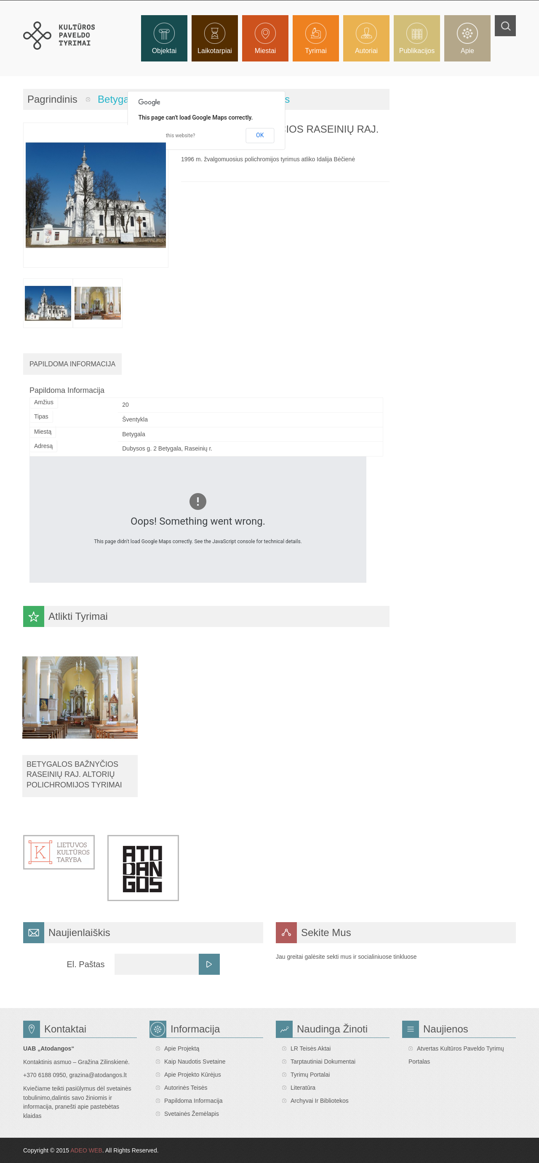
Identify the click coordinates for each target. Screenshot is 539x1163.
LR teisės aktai (311, 1048)
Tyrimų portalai (310, 1074)
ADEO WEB (86, 1150)
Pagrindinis (52, 99)
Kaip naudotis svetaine (195, 1061)
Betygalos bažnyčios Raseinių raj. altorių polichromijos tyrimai (74, 774)
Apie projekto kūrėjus (192, 1074)
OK (260, 135)
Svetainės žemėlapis (191, 1113)
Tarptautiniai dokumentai (323, 1061)
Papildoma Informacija (72, 364)
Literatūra (303, 1087)
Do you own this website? (167, 136)
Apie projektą (181, 1048)
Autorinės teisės (185, 1087)
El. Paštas (85, 964)
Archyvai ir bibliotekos (320, 1100)
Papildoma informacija (193, 1100)
